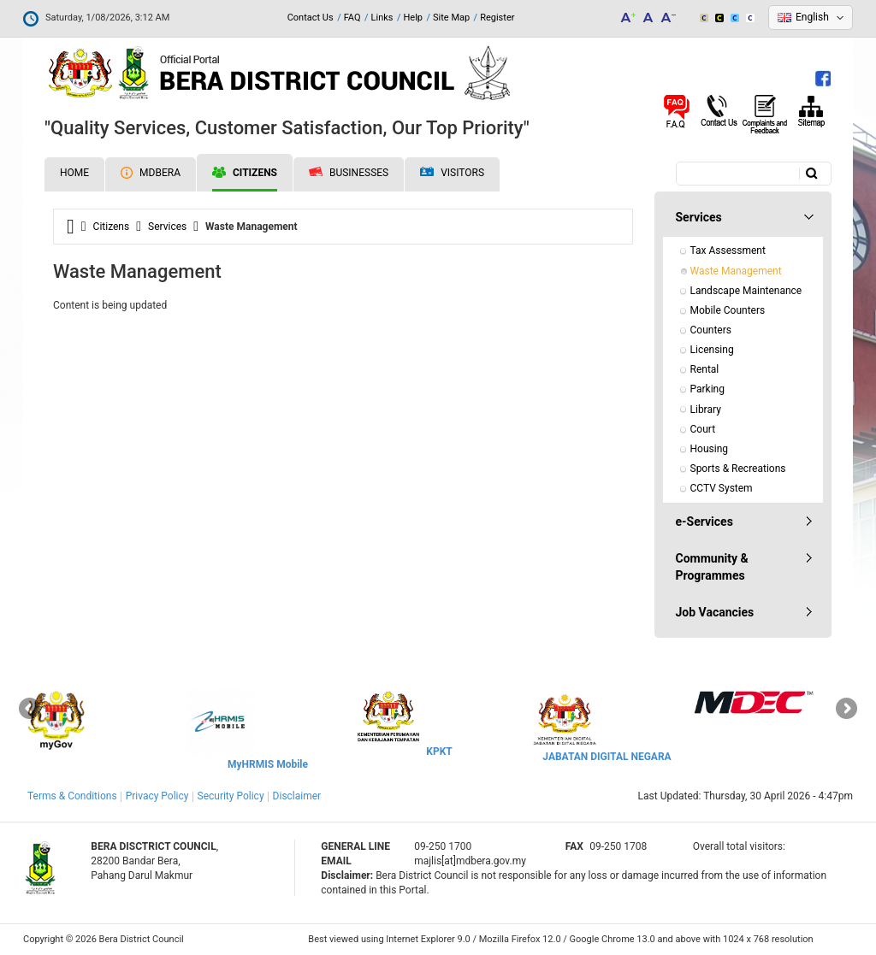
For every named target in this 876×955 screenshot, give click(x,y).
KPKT (439, 752)
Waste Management (736, 271)
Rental (704, 369)
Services (167, 227)
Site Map (451, 17)
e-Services (704, 521)
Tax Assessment (728, 250)
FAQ (352, 17)
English (812, 17)
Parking (707, 389)
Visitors (452, 173)
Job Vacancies (715, 612)
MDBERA (151, 173)
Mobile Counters (728, 310)
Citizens (244, 173)
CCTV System (721, 488)
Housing (709, 449)
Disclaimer (297, 796)
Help (413, 17)
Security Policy (231, 796)
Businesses (348, 173)
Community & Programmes (712, 566)
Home (74, 173)
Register (497, 17)
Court (703, 429)
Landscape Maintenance (746, 291)
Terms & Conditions (72, 796)
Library (705, 410)
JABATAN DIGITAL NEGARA (606, 757)
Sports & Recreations (738, 469)
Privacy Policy (157, 796)
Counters (710, 330)
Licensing (712, 350)
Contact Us (310, 17)
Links (382, 17)
